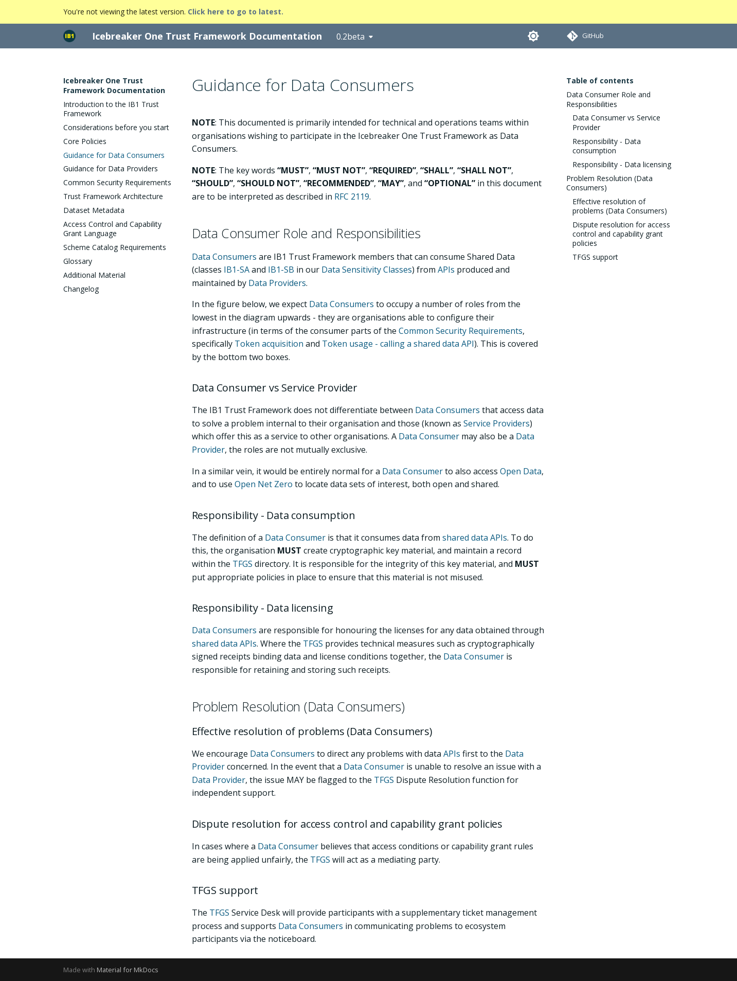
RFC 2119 (351, 196)
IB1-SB (281, 269)
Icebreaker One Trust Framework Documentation (114, 85)
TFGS (242, 563)
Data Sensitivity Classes (366, 269)
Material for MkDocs (127, 969)
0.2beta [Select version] (350, 36)
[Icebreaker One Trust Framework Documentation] (69, 36)
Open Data (521, 471)
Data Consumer (429, 436)
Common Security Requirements (461, 330)
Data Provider (218, 780)
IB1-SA (236, 269)
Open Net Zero (264, 484)
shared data (465, 537)
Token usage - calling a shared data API (398, 343)
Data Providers (277, 283)
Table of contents (600, 80)
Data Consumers (224, 256)
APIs (446, 269)
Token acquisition (269, 343)
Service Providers (496, 423)
